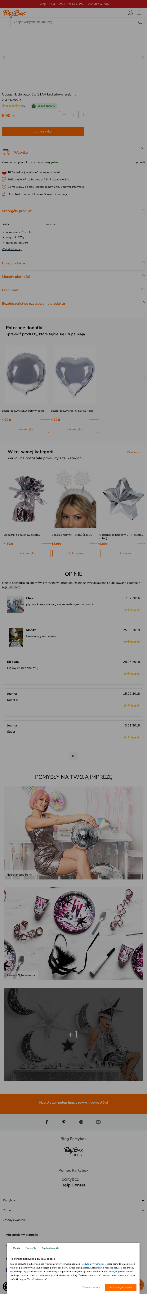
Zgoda (16, 1248)
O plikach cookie (50, 1248)
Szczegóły (31, 1248)
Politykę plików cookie (121, 1271)
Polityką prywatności (92, 1263)
